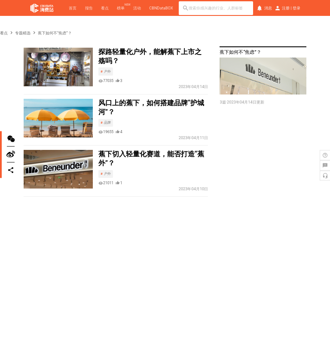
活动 (137, 8)
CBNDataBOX (161, 8)
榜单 (121, 7)
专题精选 (23, 32)
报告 (89, 8)
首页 (72, 8)
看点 (105, 8)
